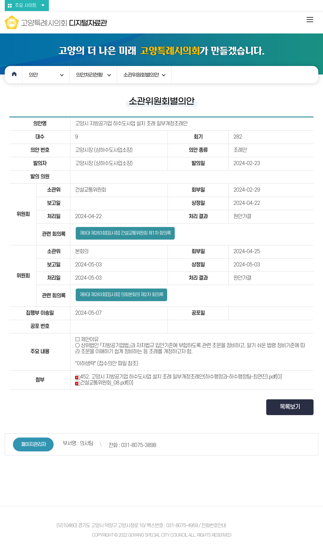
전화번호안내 (213, 525)
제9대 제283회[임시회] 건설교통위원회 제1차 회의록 (125, 233)
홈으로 (13, 74)
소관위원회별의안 (141, 74)
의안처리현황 (89, 74)
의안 (33, 74)
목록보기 (290, 407)
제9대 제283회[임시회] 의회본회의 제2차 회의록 (121, 294)
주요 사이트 (26, 5)
